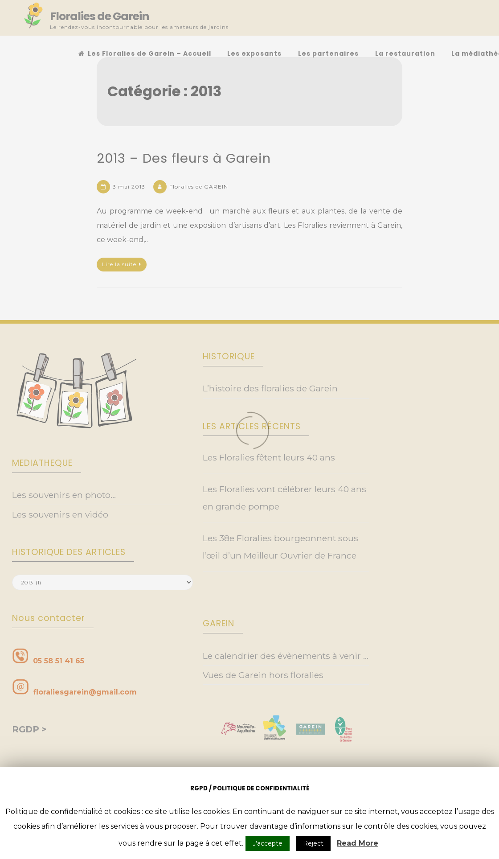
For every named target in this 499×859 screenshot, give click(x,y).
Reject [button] (313, 843)
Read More (357, 843)
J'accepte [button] (267, 843)
